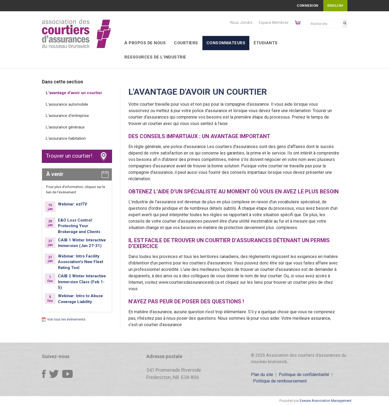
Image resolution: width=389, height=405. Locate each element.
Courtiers (186, 42)
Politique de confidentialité (304, 374)
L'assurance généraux (65, 127)
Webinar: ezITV (72, 204)
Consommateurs (226, 42)
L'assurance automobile (67, 104)
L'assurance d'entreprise (67, 115)
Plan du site (262, 374)
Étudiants (266, 42)
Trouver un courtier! (69, 156)
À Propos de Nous (145, 42)
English (335, 5)
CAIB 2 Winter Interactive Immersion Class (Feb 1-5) (82, 282)
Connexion (307, 5)
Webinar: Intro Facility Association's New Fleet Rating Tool (80, 262)
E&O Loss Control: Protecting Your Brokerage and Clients (79, 226)
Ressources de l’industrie (155, 57)
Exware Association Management (325, 401)
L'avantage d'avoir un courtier (74, 92)
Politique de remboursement (280, 381)
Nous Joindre (241, 22)
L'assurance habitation (66, 138)
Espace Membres (273, 22)
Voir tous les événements (66, 319)
